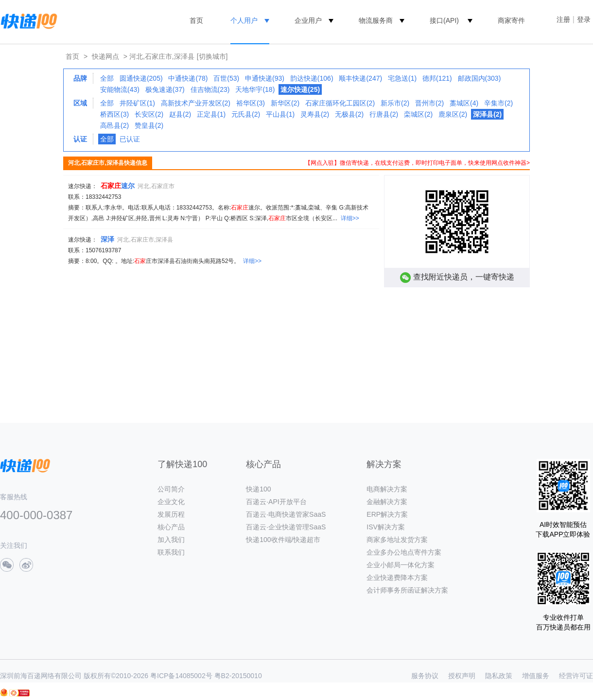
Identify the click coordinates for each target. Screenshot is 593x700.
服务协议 (424, 676)
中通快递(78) (188, 78)
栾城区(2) (418, 114)
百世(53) (226, 78)
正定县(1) (211, 114)
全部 (107, 78)
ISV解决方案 (385, 527)
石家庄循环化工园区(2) (340, 103)
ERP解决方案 (387, 514)
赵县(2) (180, 114)
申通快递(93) (264, 78)
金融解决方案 (386, 502)
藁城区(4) (464, 103)
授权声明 (461, 676)
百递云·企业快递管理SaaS (286, 527)
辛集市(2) (498, 103)
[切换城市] (212, 56)
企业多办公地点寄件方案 (403, 552)
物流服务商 (376, 20)
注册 (563, 19)
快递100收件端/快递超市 (283, 539)
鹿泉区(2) (452, 114)
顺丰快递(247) (360, 78)
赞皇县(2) (149, 125)
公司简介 (171, 489)
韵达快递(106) (311, 78)
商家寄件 (511, 20)
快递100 (258, 489)
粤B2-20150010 (238, 676)
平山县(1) (280, 114)
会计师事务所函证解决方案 (407, 590)
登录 (584, 19)
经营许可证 (576, 676)
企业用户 (308, 20)
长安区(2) (149, 114)
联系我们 (171, 552)
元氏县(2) (245, 114)
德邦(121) (437, 78)
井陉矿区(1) (137, 103)
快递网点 (105, 56)
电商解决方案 (386, 489)
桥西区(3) (114, 114)
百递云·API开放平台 (276, 502)
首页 (196, 20)
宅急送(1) (402, 78)
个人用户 (244, 20)
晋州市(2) (429, 103)
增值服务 (535, 676)
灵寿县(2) (314, 114)
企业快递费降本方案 (397, 577)
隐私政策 (498, 676)
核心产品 (171, 527)
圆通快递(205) (141, 78)
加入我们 (171, 539)
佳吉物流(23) (210, 89)
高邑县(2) (114, 125)
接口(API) (444, 20)
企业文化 (171, 502)
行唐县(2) (383, 114)
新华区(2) (285, 103)
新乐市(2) (395, 103)
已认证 (130, 139)
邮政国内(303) (479, 78)
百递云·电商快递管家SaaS (286, 514)
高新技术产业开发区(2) (195, 103)
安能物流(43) (120, 89)
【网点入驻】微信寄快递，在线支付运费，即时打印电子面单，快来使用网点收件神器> (417, 162)
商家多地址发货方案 (397, 539)
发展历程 (171, 514)
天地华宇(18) (255, 89)
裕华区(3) (250, 103)
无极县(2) (349, 114)
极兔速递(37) (165, 89)
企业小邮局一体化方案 (400, 565)
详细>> (350, 218)
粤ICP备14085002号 (181, 676)
